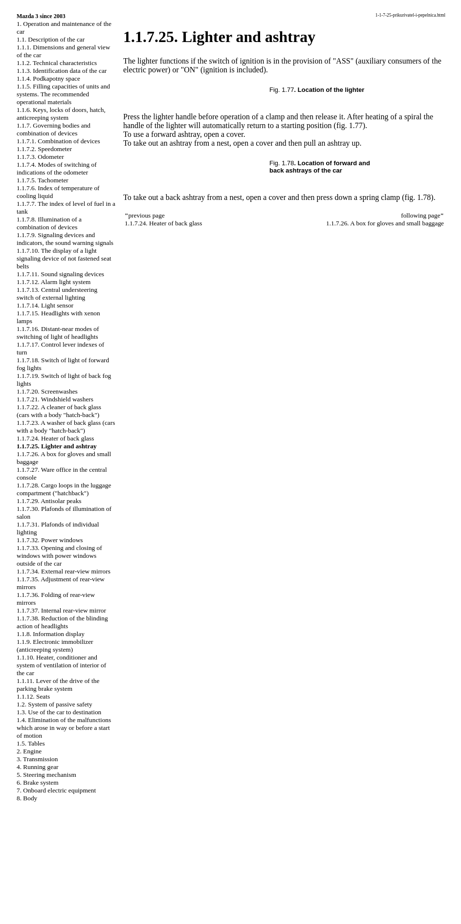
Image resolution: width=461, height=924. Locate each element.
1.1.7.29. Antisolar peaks (49, 501)
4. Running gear (38, 766)
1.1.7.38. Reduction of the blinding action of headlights (62, 622)
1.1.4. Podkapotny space (48, 78)
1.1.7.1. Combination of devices (58, 141)
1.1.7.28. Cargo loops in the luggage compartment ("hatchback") (64, 489)
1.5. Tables (31, 743)
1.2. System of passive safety (54, 704)
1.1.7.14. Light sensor (45, 305)
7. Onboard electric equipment (56, 790)
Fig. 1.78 (281, 163)
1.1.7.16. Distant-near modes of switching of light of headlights (58, 332)
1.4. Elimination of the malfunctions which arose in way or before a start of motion (64, 727)
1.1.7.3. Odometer (40, 156)
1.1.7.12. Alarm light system (53, 282)
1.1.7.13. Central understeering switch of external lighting (57, 293)
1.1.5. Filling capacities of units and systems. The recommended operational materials (63, 94)
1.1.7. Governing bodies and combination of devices (53, 129)
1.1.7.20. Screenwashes (47, 391)
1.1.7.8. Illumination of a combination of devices (49, 223)
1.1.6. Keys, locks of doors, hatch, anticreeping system (61, 113)
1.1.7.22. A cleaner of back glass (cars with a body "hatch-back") (59, 410)
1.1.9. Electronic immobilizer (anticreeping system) (55, 645)
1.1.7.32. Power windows (50, 540)
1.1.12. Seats (33, 696)
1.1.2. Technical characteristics (57, 62)
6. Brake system (38, 782)
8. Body (27, 798)
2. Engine (29, 751)
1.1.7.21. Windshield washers (55, 399)
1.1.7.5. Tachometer (42, 180)
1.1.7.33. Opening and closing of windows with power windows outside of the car (59, 555)
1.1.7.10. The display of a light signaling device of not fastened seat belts (64, 258)
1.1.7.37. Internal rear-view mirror (61, 610)
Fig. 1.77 (281, 89)
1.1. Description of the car (51, 39)
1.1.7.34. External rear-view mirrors (63, 571)
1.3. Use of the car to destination (59, 712)
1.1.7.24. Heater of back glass (55, 438)
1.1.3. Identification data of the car (62, 70)
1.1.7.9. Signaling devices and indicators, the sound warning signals (65, 238)
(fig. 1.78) (417, 197)
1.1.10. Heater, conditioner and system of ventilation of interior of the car (61, 665)
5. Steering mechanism (46, 774)
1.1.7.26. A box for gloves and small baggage (385, 223)
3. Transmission (37, 759)
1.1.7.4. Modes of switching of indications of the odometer (57, 168)
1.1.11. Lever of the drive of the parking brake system (58, 684)
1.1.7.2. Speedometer (44, 149)
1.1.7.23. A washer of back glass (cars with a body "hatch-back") (66, 426)
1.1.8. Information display (51, 634)
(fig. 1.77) (349, 125)
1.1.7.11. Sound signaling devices (60, 274)
